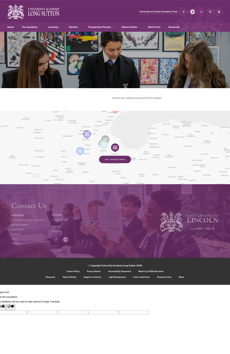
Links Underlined (143, 276)
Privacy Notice (96, 271)
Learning (54, 26)
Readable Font (166, 276)
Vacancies (174, 26)
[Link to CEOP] (192, 11)
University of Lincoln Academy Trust (158, 11)
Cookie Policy (74, 271)
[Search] (210, 11)
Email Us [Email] (56, 232)
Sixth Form (154, 27)
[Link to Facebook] (183, 11)
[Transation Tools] (219, 11)
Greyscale (52, 276)
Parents (74, 26)
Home (10, 26)
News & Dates (131, 26)
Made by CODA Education (151, 271)
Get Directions (118, 160)
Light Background (119, 276)
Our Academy (31, 26)
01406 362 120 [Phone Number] (59, 220)
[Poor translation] (10, 307)
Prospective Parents (101, 26)
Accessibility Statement (121, 271)
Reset (181, 276)
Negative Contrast (94, 276)
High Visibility (71, 276)
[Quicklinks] (201, 11)
